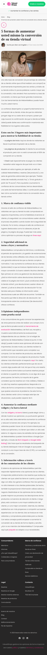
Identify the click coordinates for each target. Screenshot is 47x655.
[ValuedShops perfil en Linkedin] (27, 638)
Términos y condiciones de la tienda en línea (35, 547)
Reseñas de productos (9, 599)
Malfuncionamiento (8, 622)
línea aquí (37, 235)
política (15, 648)
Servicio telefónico (31, 576)
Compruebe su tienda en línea (34, 570)
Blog (8, 17)
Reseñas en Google (8, 591)
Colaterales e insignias (9, 557)
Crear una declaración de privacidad (34, 555)
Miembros (4, 545)
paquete (12, 530)
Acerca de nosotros (8, 611)
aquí (33, 360)
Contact (4, 619)
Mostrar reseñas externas (10, 595)
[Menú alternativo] (4, 4)
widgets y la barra (15, 412)
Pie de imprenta (6, 626)
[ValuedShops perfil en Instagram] (23, 638)
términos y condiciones (34, 648)
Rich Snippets (23, 440)
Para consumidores (8, 561)
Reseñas (4, 587)
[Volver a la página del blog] (3, 25)
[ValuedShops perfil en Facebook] (19, 638)
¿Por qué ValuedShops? (9, 553)
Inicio (3, 17)
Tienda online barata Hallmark (32, 563)
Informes (4, 549)
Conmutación (6, 602)
